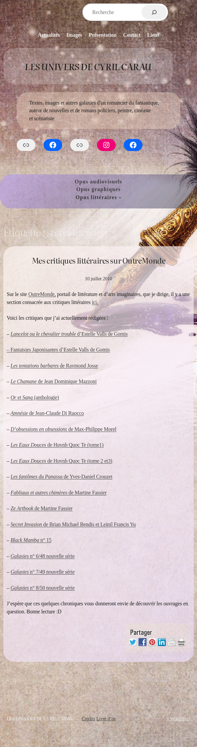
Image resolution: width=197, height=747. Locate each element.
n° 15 (30, 540)
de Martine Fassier (58, 492)
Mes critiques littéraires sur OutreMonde (99, 260)
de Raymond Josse (54, 365)
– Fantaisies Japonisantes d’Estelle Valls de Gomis (58, 349)
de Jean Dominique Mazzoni (53, 381)
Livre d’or (105, 718)
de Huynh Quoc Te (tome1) (56, 445)
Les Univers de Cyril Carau (88, 66)
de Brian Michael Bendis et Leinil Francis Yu (72, 524)
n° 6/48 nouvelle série (42, 556)
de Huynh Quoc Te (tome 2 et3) (61, 461)
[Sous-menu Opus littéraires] (119, 197)
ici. (95, 302)
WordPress (180, 718)
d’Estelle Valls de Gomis (68, 334)
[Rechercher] (154, 12)
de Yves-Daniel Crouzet (61, 476)
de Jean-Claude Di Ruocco (47, 413)
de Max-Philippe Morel (63, 429)
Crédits (88, 718)
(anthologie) (34, 397)
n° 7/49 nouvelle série (42, 572)
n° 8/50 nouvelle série (42, 588)
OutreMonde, (42, 294)
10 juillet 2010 (98, 278)
